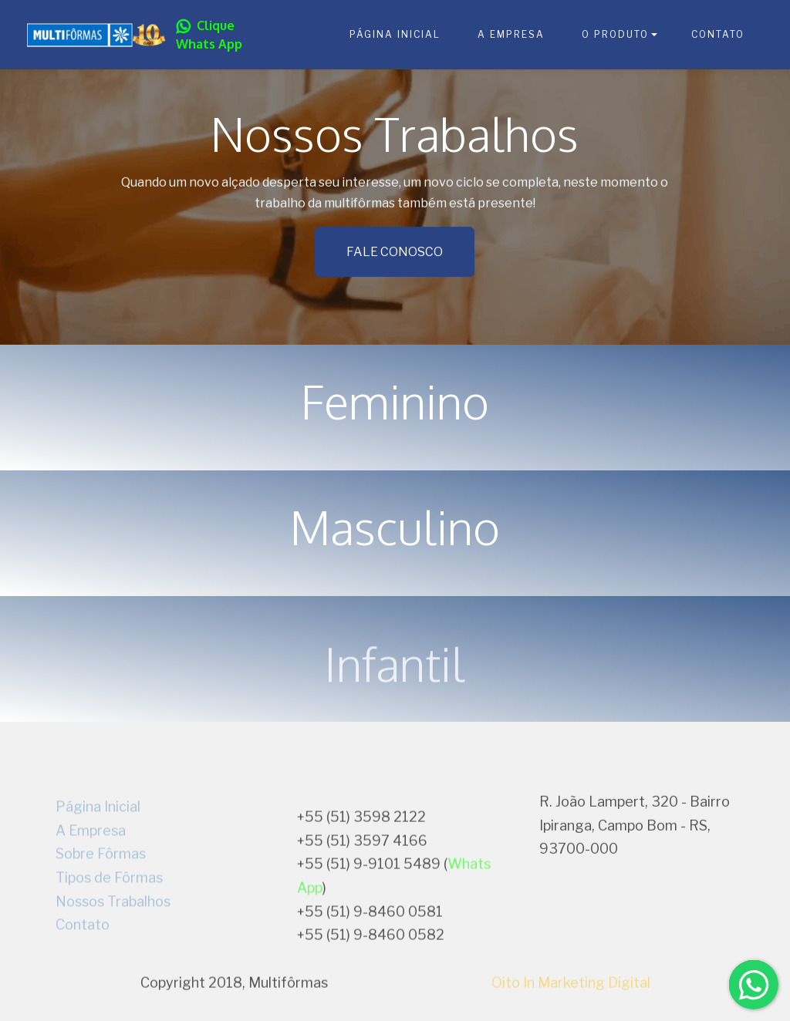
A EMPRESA (511, 34)
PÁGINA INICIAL (395, 34)
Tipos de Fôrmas (109, 921)
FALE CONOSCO (394, 254)
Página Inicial (98, 850)
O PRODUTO (615, 34)
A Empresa (91, 873)
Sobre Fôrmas (101, 897)
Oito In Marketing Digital (570, 990)
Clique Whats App (209, 35)
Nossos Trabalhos (113, 944)
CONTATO (717, 34)
